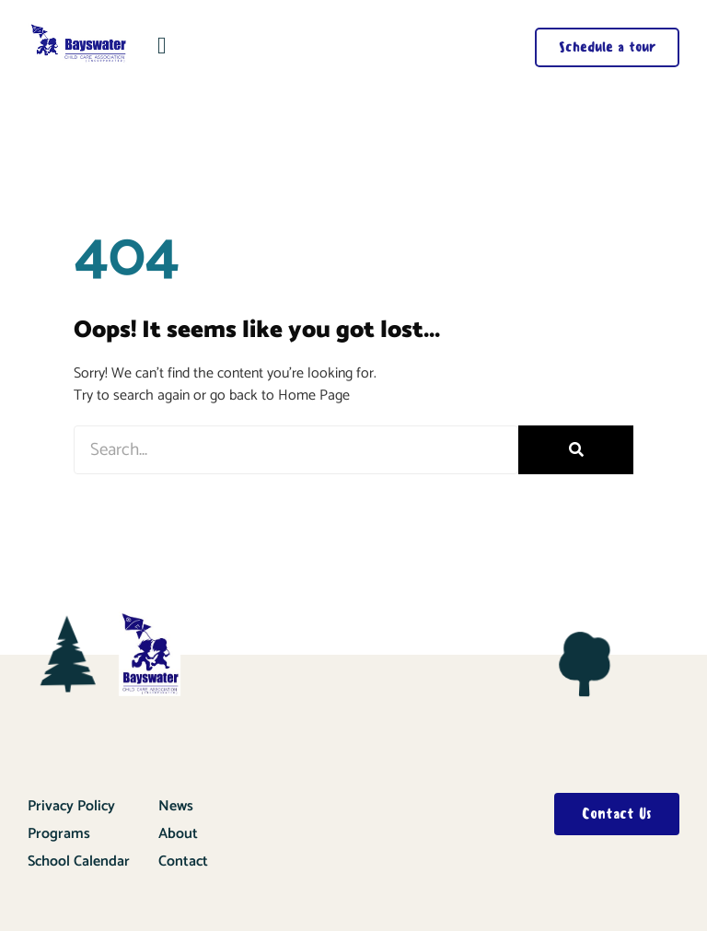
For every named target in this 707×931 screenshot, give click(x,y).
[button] (162, 46)
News (175, 806)
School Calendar (79, 861)
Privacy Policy (71, 806)
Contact (183, 861)
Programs (59, 833)
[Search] (575, 449)
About (178, 833)
